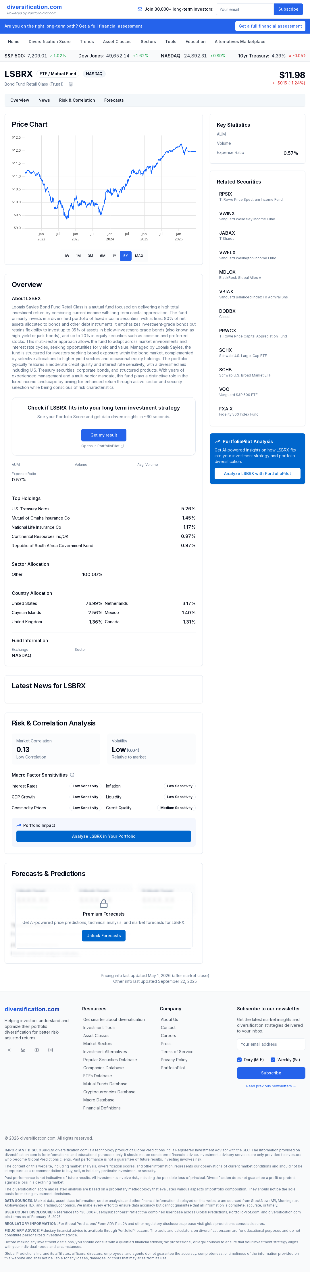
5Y (125, 256)
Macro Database (99, 1099)
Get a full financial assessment (270, 26)
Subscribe (288, 9)
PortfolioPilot (173, 1067)
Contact (168, 1027)
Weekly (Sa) (289, 1059)
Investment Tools (99, 1027)
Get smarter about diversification (114, 1019)
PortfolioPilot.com (244, 1212)
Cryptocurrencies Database (109, 1091)
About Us (169, 1019)
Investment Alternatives (105, 1051)
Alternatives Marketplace (240, 41)
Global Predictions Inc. (23, 1253)
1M (78, 256)
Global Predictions (43, 1159)
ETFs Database (97, 1075)
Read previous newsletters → (271, 1086)
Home (14, 41)
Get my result (104, 435)
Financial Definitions (102, 1107)
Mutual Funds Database (105, 1083)
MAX (139, 256)
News (44, 100)
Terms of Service (177, 1051)
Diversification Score (50, 41)
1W (66, 256)
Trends (87, 41)
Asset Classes (117, 41)
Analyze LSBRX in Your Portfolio (104, 836)
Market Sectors (97, 1043)
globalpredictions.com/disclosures (234, 1223)
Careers (168, 1035)
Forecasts (114, 100)
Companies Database (103, 1067)
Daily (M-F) (254, 1059)
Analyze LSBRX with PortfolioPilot (257, 473)
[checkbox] (239, 1059)
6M (102, 256)
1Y (114, 256)
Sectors (148, 41)
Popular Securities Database (110, 1059)
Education (196, 41)
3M (90, 256)
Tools (170, 41)
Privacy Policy (174, 1059)
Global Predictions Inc (152, 1150)
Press (166, 1043)
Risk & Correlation (77, 100)
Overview (19, 100)
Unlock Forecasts (103, 935)
